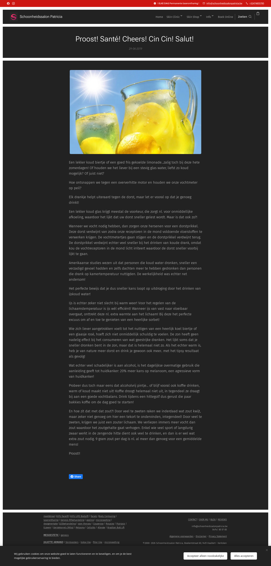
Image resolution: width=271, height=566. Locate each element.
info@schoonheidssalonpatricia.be (224, 3)
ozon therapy (84, 523)
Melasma (80, 527)
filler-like (97, 542)
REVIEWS (222, 519)
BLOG (213, 519)
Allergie (101, 527)
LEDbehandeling (67, 523)
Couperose (98, 523)
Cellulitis (91, 527)
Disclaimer (201, 536)
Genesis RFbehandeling (72, 520)
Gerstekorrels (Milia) (63, 527)
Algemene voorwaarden (181, 536)
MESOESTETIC (51, 535)
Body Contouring (107, 516)
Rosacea (110, 523)
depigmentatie (51, 523)
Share (76, 476)
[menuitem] (130, 17)
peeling (90, 520)
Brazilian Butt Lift (115, 527)
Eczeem (47, 527)
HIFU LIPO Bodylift (79, 516)
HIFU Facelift (62, 516)
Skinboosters (71, 542)
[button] (225, 17)
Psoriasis (120, 523)
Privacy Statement (218, 536)
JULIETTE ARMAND (53, 542)
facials (94, 516)
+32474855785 (256, 3)
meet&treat (49, 516)
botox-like (86, 542)
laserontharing (51, 520)
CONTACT (192, 519)
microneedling (103, 520)
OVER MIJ (203, 519)
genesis (65, 535)
